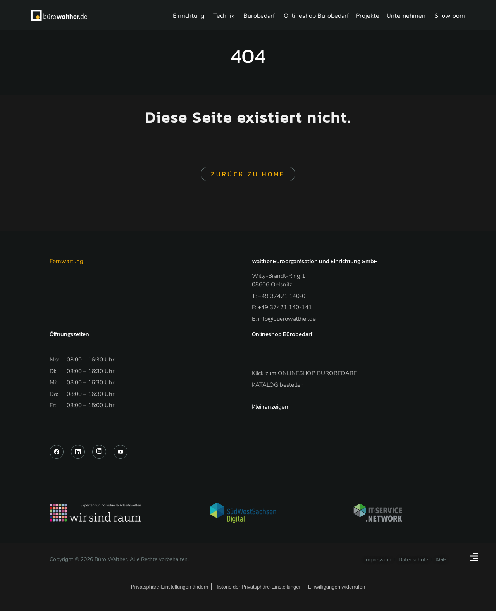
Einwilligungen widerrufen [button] (336, 587)
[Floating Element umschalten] (474, 557)
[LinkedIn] (78, 452)
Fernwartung (66, 261)
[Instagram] (99, 452)
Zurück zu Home (248, 174)
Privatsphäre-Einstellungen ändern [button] (169, 587)
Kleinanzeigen (270, 407)
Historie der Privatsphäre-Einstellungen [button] (257, 587)
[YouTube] (120, 452)
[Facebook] (57, 452)
